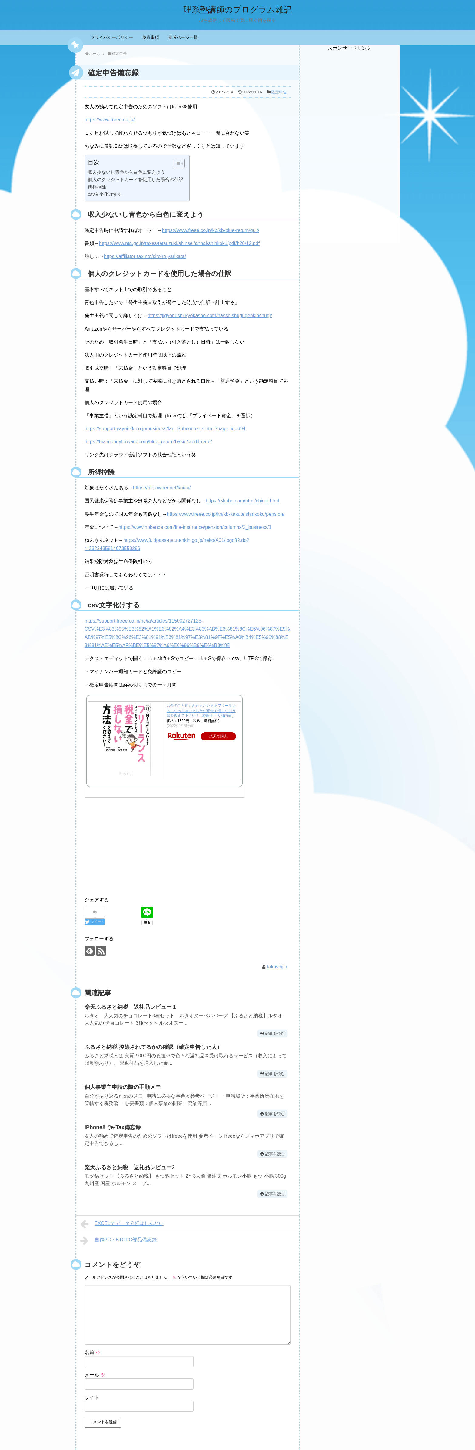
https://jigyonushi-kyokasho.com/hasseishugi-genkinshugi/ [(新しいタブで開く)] (210, 315)
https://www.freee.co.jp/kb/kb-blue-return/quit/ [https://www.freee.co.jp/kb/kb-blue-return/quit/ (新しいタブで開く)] (210, 230)
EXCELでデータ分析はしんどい (122, 1222)
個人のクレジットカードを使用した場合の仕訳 (135, 179)
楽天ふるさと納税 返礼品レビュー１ (131, 1006)
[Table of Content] (179, 163)
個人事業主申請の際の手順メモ (123, 1086)
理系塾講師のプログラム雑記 (237, 9)
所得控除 (97, 187)
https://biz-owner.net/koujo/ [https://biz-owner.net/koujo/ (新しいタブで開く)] (162, 487)
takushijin (277, 966)
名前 (92, 1350)
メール (95, 1372)
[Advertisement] (349, 142)
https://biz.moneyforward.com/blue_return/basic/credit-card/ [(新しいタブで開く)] (148, 441)
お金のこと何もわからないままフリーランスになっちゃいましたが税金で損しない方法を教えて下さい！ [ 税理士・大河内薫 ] (201, 710)
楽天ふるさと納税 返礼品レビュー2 (130, 1166)
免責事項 (150, 37)
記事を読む (273, 1033)
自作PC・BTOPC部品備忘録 (118, 1239)
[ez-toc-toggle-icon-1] (176, 163)
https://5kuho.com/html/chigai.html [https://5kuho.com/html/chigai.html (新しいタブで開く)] (242, 500)
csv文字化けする (105, 194)
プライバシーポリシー (112, 37)
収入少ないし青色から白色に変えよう (126, 172)
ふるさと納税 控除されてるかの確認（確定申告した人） (153, 1046)
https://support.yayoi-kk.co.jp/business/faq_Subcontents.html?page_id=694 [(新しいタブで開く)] (165, 428)
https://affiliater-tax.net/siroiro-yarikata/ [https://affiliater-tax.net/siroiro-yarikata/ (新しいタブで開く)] (145, 256)
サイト (92, 1395)
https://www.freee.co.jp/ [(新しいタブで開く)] (110, 119)
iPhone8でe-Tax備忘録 (113, 1126)
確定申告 (279, 92)
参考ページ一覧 (183, 37)
